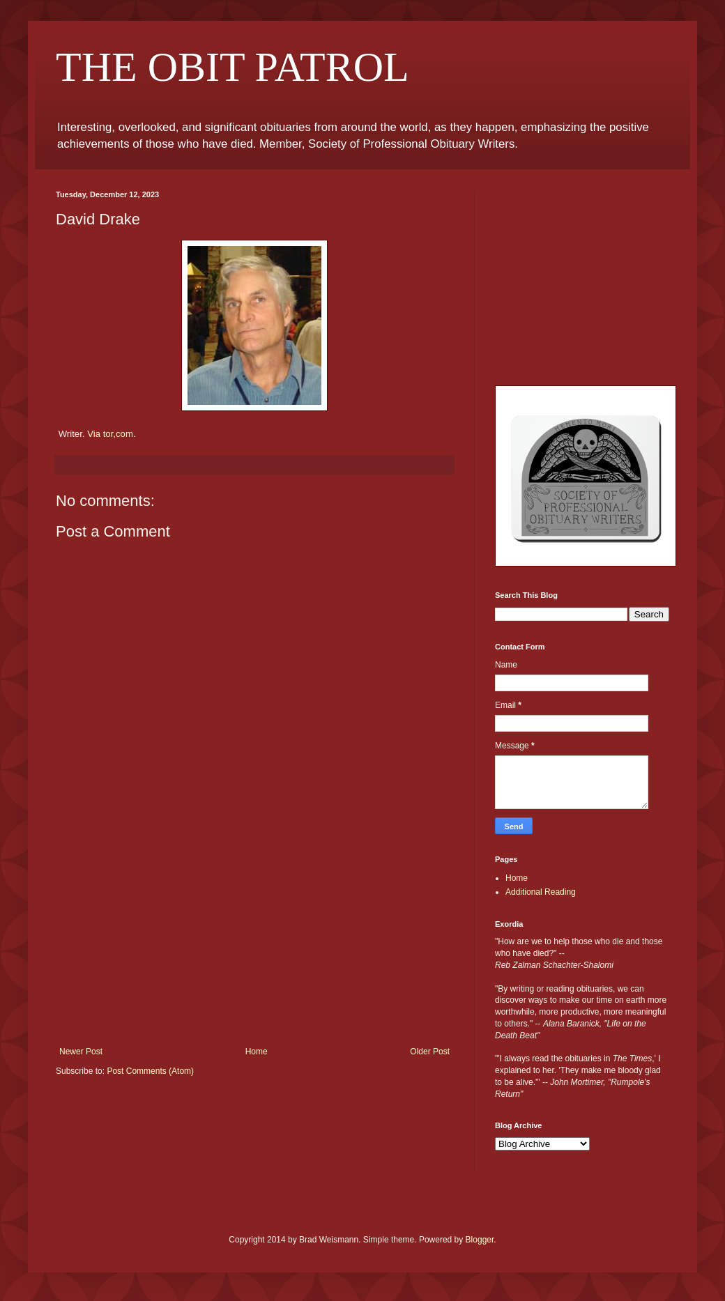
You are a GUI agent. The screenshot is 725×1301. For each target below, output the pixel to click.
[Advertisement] (254, 942)
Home (256, 1051)
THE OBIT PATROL (232, 67)
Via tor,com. (111, 434)
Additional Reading (540, 892)
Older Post (430, 1051)
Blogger (480, 1240)
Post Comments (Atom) (150, 1071)
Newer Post (80, 1051)
